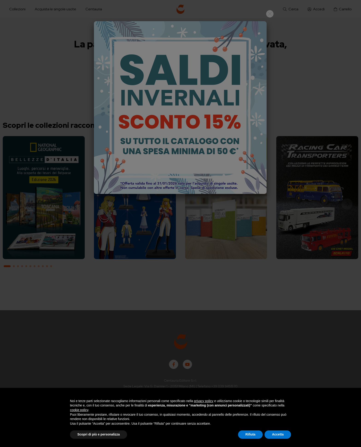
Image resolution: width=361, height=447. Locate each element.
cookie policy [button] (79, 410)
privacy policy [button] (203, 401)
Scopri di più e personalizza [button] (98, 434)
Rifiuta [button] (250, 434)
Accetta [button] (278, 434)
